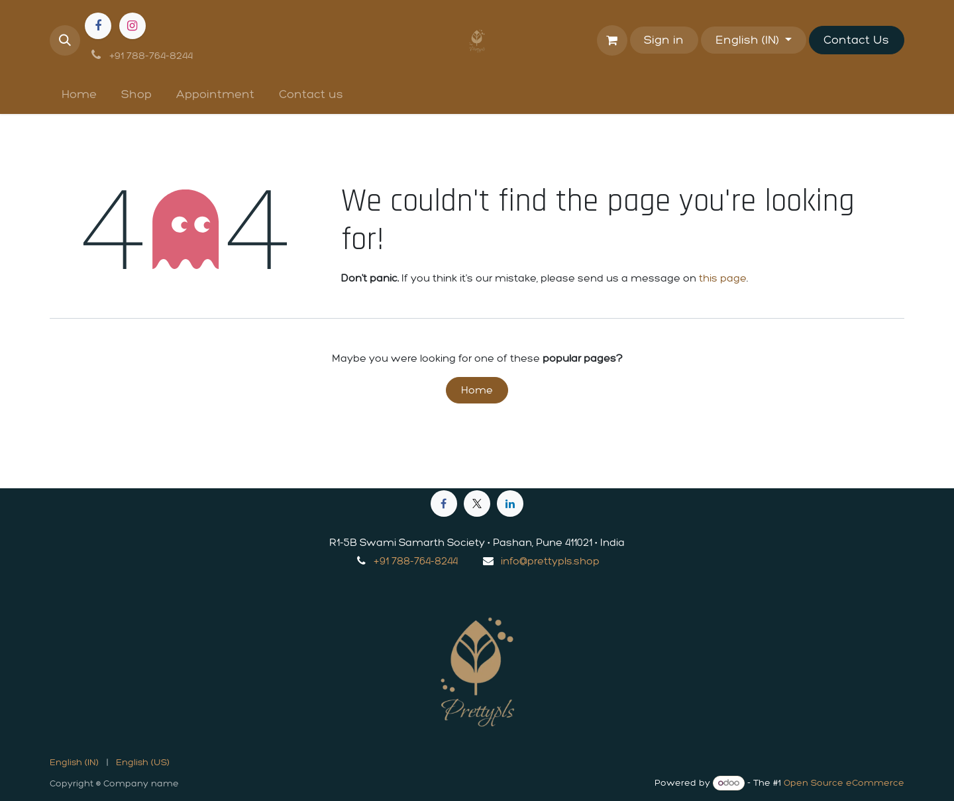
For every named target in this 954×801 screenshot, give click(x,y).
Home (477, 390)
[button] (65, 40)
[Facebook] (98, 26)
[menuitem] (79, 94)
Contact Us (856, 39)
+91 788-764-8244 (416, 561)
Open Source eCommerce (844, 782)
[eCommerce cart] (612, 40)
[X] (477, 503)
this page (723, 278)
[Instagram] (132, 26)
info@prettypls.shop (550, 561)
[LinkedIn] (510, 503)
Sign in (664, 39)
